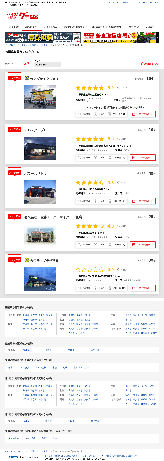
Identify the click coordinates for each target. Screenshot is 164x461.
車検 (55, 367)
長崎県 (144, 328)
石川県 (79, 319)
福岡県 (128, 328)
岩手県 (41, 315)
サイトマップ (112, 2)
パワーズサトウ (35, 173)
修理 (10, 367)
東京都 (34, 328)
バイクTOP (10, 45)
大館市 (71, 350)
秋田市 (26, 350)
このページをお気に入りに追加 (145, 2)
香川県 (136, 324)
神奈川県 (42, 328)
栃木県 (34, 324)
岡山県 (144, 315)
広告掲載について (95, 456)
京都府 (79, 328)
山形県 (34, 319)
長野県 (87, 315)
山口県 (128, 319)
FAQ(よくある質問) (113, 456)
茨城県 (26, 324)
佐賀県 (136, 328)
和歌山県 (80, 333)
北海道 (26, 315)
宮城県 (49, 315)
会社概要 (49, 456)
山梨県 (79, 315)
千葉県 (26, 328)
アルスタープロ (35, 130)
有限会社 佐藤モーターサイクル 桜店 (53, 217)
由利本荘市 (96, 350)
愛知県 (87, 324)
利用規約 (58, 456)
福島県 (41, 319)
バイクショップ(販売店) (28, 45)
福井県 (87, 319)
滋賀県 (72, 328)
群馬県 (41, 324)
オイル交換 (24, 367)
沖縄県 (154, 333)
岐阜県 (72, 324)
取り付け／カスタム (83, 367)
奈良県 (72, 333)
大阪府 (87, 328)
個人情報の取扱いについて (74, 456)
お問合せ (125, 2)
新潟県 (72, 315)
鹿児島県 (145, 333)
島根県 (136, 315)
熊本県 (152, 328)
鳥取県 (128, 315)
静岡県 (79, 324)
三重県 (95, 324)
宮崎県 (136, 333)
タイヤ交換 (41, 367)
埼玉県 (49, 324)
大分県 (128, 333)
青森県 (34, 315)
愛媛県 (144, 324)
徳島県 (128, 324)
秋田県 (44, 45)
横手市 (48, 350)
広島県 (152, 315)
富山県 (72, 319)
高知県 (152, 324)
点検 (65, 367)
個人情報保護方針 (131, 456)
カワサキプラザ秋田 (44, 260)
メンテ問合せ (144, 114)
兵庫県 (95, 328)
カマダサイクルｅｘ (44, 79)
